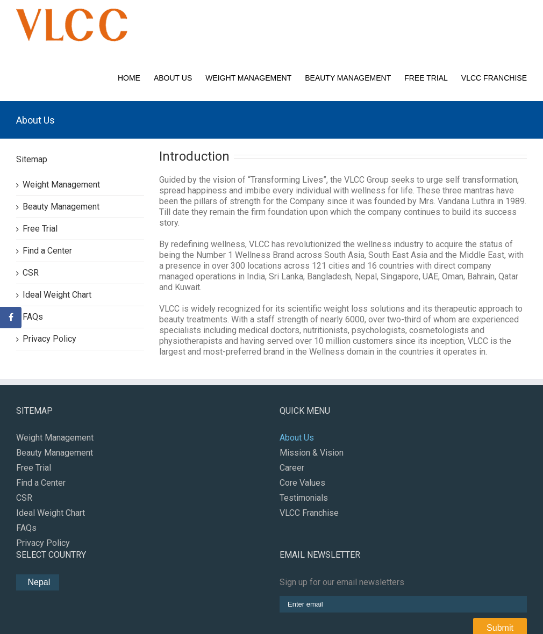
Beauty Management (348, 78)
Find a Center (47, 251)
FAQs (33, 317)
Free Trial (426, 78)
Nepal (37, 582)
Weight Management (248, 78)
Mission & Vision (312, 453)
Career (292, 468)
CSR (31, 273)
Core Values (302, 483)
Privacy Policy (49, 339)
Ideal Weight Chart (57, 295)
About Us (173, 78)
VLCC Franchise (494, 78)
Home (129, 78)
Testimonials (304, 498)
